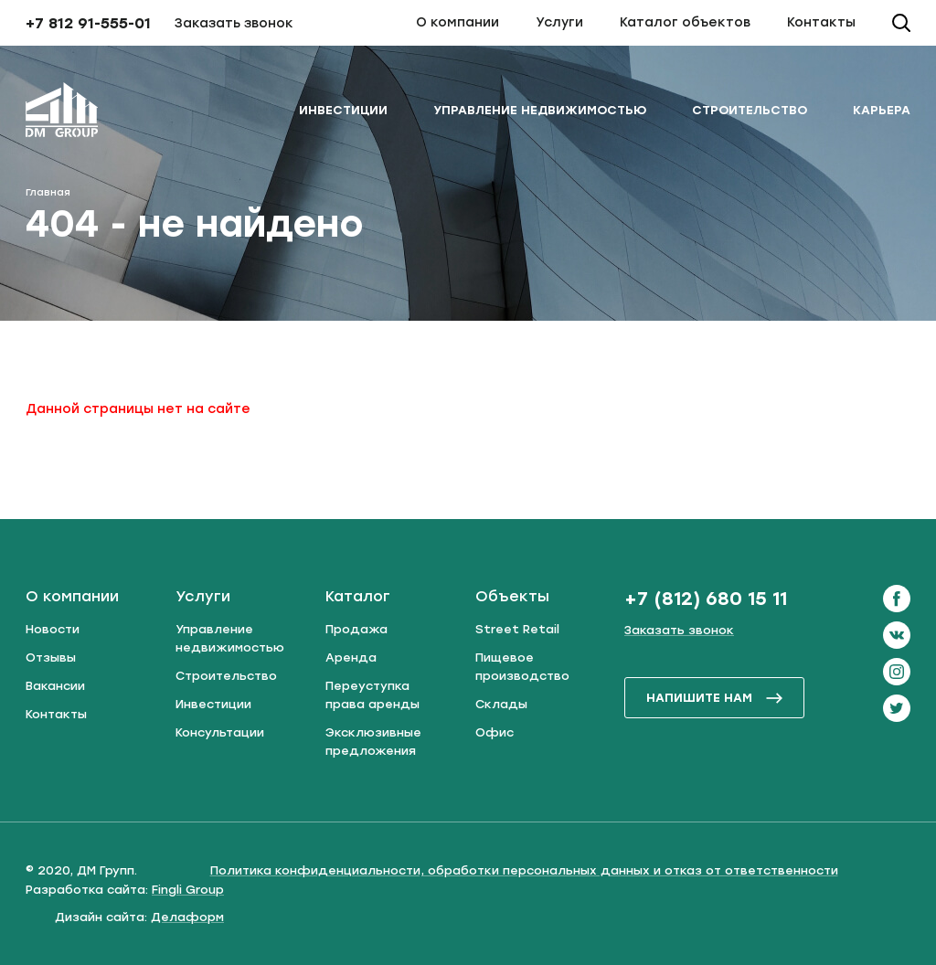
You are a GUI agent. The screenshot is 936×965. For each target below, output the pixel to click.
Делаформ (187, 917)
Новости (53, 629)
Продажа (356, 629)
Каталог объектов (685, 22)
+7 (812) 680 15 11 (705, 599)
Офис (494, 732)
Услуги (559, 22)
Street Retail (517, 629)
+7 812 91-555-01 (88, 23)
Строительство (749, 110)
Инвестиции (343, 110)
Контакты (821, 22)
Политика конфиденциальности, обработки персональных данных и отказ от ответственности (524, 870)
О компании (457, 22)
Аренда (351, 657)
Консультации (220, 732)
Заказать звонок (234, 23)
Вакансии (55, 686)
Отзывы (51, 657)
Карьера (881, 110)
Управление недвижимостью (539, 110)
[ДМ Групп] (62, 113)
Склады (501, 704)
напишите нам (714, 698)
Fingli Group (188, 889)
